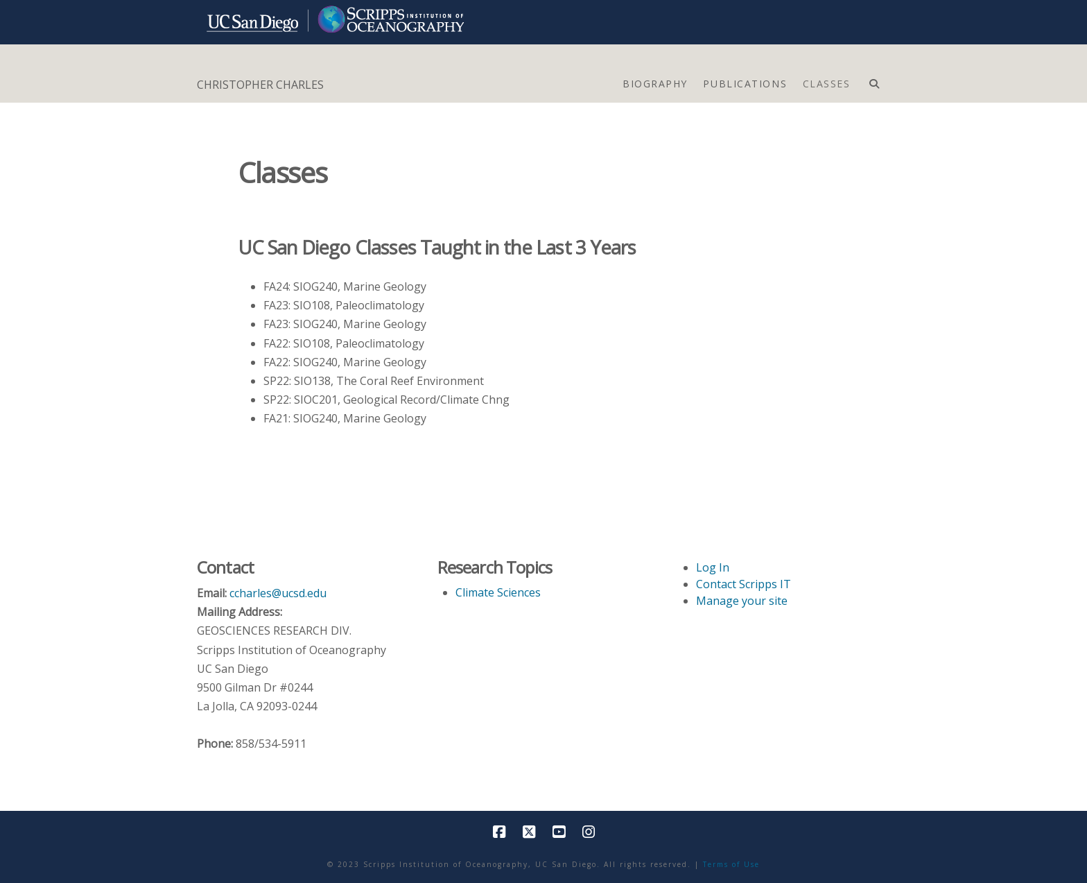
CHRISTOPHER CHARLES (260, 84)
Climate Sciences (498, 592)
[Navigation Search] (874, 80)
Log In (712, 567)
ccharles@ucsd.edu (278, 593)
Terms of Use (731, 864)
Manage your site (742, 600)
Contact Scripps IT (743, 584)
